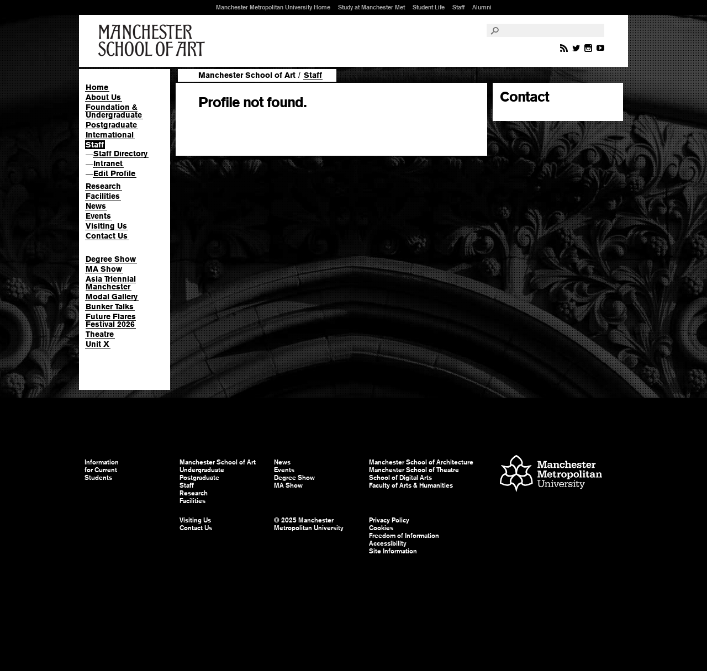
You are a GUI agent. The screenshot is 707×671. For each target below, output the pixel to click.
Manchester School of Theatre (414, 470)
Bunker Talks (110, 306)
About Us (103, 97)
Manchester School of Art (153, 41)
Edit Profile (114, 173)
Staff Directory (120, 153)
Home (97, 87)
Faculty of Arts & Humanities (411, 485)
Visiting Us (106, 225)
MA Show (104, 269)
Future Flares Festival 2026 (111, 320)
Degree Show (111, 259)
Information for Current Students (102, 470)
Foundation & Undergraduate (114, 111)
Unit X (97, 344)
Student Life (429, 7)
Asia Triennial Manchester (111, 282)
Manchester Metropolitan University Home (273, 7)
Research (103, 186)
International (110, 134)
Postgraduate (111, 124)
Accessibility (388, 543)
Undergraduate (202, 470)
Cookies (381, 528)
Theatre (100, 334)
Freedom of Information (404, 536)
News (96, 206)
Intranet (108, 163)
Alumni (482, 7)
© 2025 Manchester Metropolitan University (309, 524)
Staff (458, 7)
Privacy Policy (389, 520)
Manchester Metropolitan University (551, 474)
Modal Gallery (112, 296)
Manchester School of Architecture (421, 462)
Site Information (393, 551)
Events (98, 216)
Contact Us (107, 235)
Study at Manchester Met (371, 7)
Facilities (103, 196)
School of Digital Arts (400, 478)
